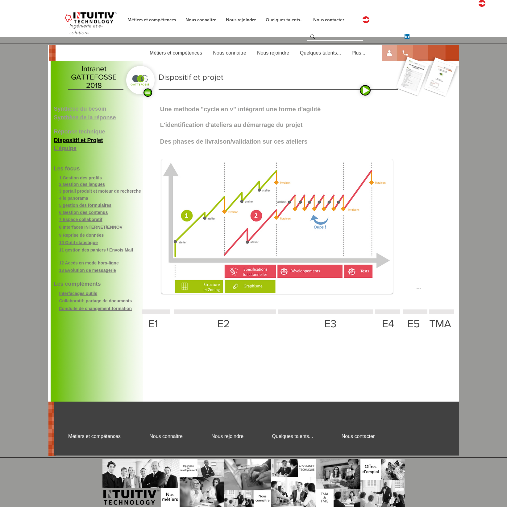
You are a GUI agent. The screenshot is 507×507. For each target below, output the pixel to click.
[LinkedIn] (407, 36)
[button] (390, 52)
